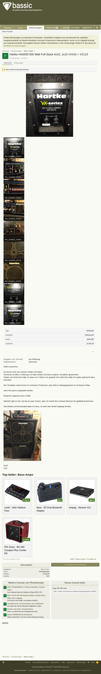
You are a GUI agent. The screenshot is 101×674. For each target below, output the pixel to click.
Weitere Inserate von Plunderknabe (26, 583)
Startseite (8, 28)
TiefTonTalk (51, 28)
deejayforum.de (86, 670)
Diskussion (18, 63)
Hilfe (63, 662)
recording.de (56, 670)
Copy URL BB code (59, 588)
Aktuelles (66, 28)
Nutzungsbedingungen (40, 662)
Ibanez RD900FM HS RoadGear (19, 615)
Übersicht (8, 63)
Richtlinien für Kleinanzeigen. (15, 46)
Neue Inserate (7, 31)
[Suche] (97, 28)
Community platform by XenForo (50, 667)
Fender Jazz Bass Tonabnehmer (20, 609)
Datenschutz (55, 662)
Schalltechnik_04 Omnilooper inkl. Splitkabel (25, 604)
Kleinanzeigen (35, 28)
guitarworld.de (45, 670)
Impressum (71, 662)
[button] (14, 28)
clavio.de (65, 670)
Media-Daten (81, 662)
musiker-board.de (33, 670)
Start (92, 662)
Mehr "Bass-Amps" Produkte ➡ (83, 559)
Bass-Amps (45, 569)
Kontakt (28, 662)
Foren (20, 28)
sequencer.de (74, 670)
